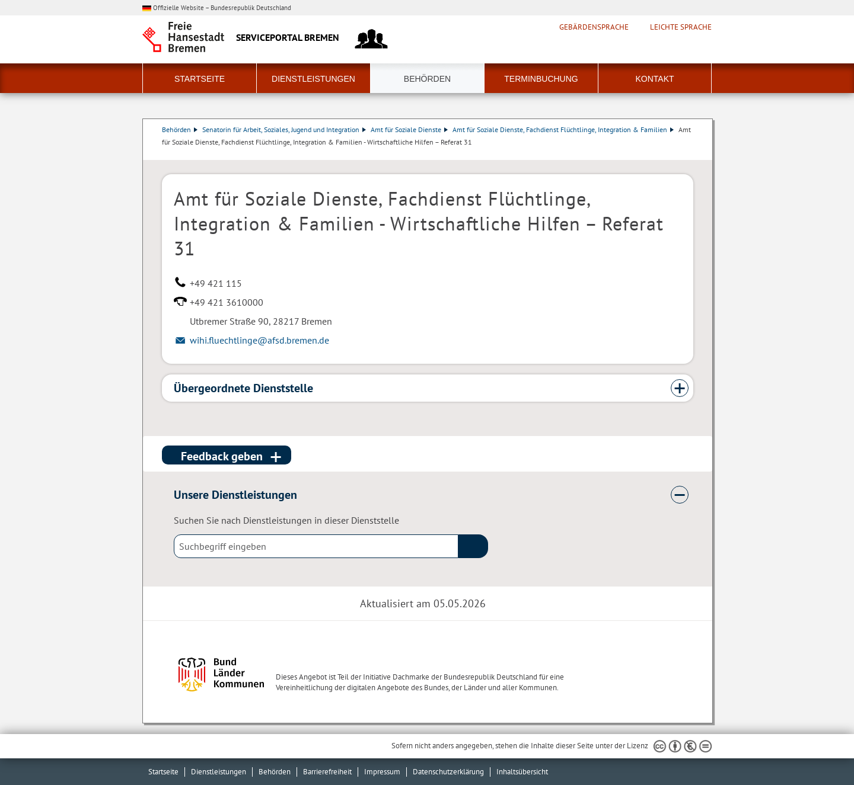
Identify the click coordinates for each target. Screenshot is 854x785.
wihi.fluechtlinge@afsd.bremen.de (259, 340)
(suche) (473, 546)
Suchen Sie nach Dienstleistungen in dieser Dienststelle (286, 520)
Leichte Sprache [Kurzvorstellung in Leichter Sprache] (681, 27)
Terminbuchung (541, 79)
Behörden (427, 79)
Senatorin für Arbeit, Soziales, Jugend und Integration (284, 129)
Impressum (382, 772)
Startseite (199, 79)
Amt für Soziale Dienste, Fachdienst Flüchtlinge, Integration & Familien (563, 129)
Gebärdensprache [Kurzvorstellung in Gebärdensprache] (594, 27)
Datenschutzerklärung (448, 772)
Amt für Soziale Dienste (409, 129)
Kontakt (654, 79)
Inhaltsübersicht (522, 772)
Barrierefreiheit (327, 772)
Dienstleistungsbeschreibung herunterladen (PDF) (691, 154)
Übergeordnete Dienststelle (243, 388)
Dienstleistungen (313, 79)
